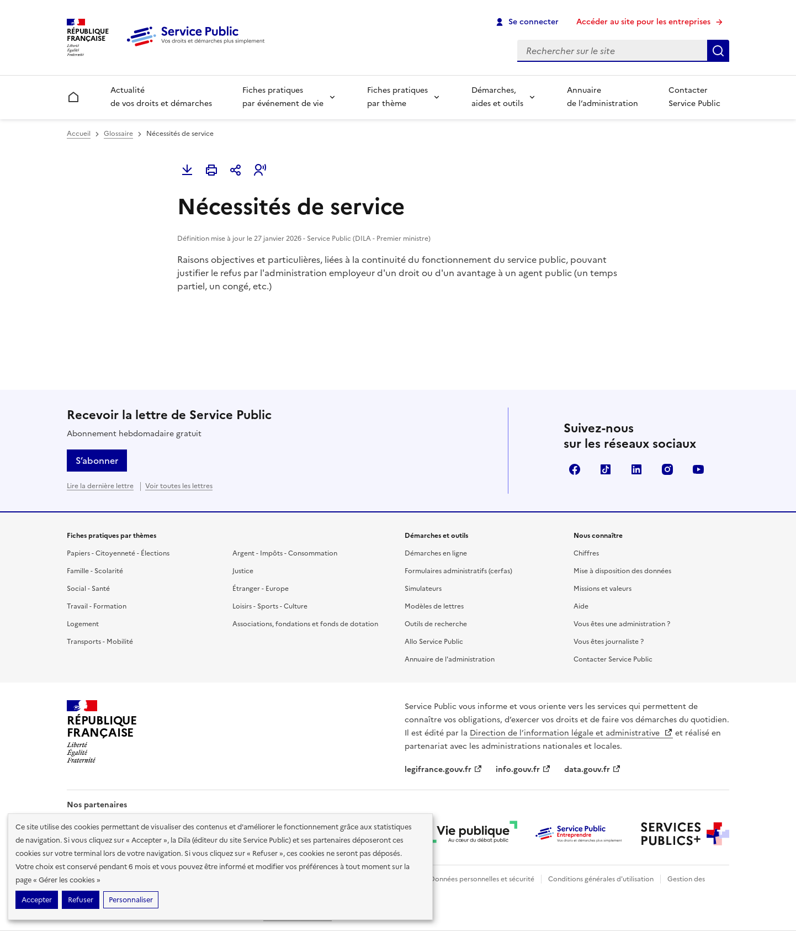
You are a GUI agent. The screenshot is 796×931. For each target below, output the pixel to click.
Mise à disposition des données (622, 571)
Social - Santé (88, 589)
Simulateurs (423, 589)
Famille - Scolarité (95, 571)
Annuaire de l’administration (602, 96)
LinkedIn (636, 469)
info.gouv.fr (523, 769)
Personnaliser (131, 900)
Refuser (80, 900)
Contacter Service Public (694, 96)
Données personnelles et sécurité (481, 879)
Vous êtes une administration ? (622, 624)
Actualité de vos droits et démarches (161, 96)
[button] (260, 170)
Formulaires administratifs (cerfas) (458, 571)
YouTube (698, 469)
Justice (242, 571)
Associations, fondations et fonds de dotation (305, 624)
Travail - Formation (96, 606)
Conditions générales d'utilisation (601, 879)
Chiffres (586, 553)
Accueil (79, 134)
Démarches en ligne (436, 553)
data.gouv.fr (592, 769)
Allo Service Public (434, 642)
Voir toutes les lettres (179, 486)
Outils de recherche (436, 624)
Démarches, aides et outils (497, 96)
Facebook (575, 469)
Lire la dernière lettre (100, 486)
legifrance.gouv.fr (443, 769)
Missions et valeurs (603, 589)
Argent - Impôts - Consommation (284, 553)
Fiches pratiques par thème (397, 96)
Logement (83, 624)
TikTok (606, 469)
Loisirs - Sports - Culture (269, 606)
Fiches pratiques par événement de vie (282, 96)
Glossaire (118, 134)
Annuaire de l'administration (450, 659)
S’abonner (97, 460)
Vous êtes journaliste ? (609, 642)
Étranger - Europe (260, 589)
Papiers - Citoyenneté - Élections (118, 553)
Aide (581, 606)
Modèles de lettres (434, 606)
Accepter (37, 900)
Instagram (667, 469)
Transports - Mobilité (100, 642)
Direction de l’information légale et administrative (571, 733)
